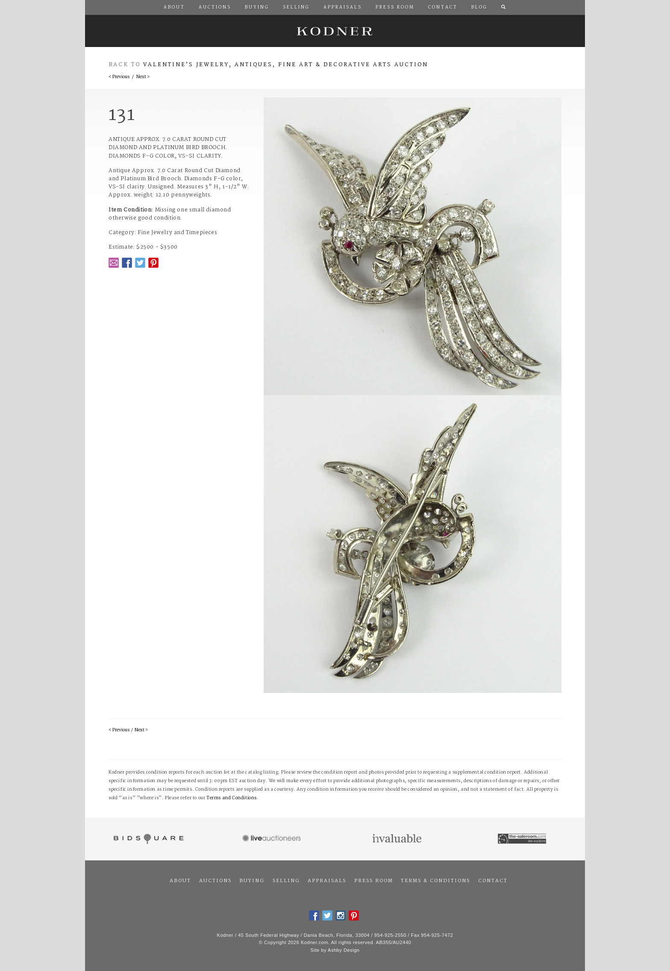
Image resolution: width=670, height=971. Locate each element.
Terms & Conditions (435, 881)
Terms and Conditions (231, 798)
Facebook (127, 263)
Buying (251, 881)
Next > (143, 77)
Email (114, 263)
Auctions (215, 881)
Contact (493, 881)
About (180, 881)
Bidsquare (147, 839)
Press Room (373, 881)
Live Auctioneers (273, 839)
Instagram (340, 915)
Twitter (140, 263)
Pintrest (153, 263)
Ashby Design (343, 950)
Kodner (335, 31)
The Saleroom (523, 839)
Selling (286, 881)
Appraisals (327, 881)
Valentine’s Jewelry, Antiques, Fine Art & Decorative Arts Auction (285, 64)
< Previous (119, 77)
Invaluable (397, 839)
